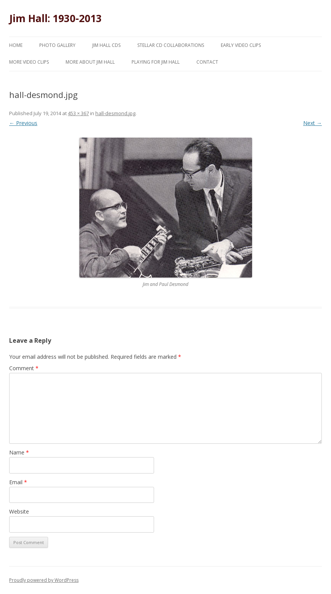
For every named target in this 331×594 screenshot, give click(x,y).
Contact (207, 62)
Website (19, 511)
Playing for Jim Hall (156, 62)
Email (18, 482)
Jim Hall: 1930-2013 (55, 18)
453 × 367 (78, 113)
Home (15, 45)
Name (19, 452)
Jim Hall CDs (106, 45)
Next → (312, 123)
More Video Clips (29, 62)
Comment (24, 368)
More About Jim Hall (90, 62)
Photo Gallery (57, 45)
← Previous (23, 123)
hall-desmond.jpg (115, 113)
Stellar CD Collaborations (170, 45)
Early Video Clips (241, 45)
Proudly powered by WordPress (44, 580)
